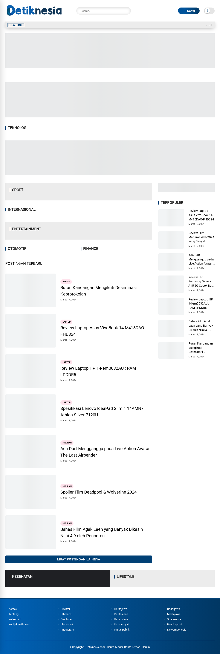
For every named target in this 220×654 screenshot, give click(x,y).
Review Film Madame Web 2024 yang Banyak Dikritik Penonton (201, 237)
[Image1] (110, 116)
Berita (66, 281)
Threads (66, 614)
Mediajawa (173, 614)
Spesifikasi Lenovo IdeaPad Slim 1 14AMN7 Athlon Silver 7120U (102, 411)
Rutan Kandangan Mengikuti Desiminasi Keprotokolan (98, 291)
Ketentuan (15, 619)
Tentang (13, 614)
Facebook (67, 624)
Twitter (65, 609)
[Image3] (186, 191)
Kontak (13, 609)
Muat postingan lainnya (78, 559)
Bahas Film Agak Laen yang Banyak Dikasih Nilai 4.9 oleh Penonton (101, 532)
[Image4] (110, 174)
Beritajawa (120, 609)
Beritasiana (121, 614)
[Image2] (110, 67)
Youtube (66, 619)
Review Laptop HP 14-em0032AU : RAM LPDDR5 (98, 371)
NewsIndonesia (176, 629)
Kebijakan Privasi (19, 624)
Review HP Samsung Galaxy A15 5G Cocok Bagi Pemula (201, 281)
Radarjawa (173, 609)
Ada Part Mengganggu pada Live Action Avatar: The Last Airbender (105, 452)
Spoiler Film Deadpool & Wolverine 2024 (98, 492)
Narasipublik (122, 629)
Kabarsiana (121, 619)
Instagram (67, 629)
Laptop (66, 322)
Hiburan (67, 443)
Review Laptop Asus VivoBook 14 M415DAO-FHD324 (102, 331)
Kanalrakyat (121, 624)
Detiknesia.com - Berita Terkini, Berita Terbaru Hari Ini (118, 647)
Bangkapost (174, 624)
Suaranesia (174, 619)
